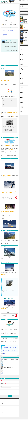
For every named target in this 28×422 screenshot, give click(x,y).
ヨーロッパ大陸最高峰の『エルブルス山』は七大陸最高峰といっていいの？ (25, 22)
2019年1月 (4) (22, 112)
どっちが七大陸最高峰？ (5, 34)
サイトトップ (2, 2)
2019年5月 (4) (22, 107)
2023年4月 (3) (22, 58)
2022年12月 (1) (22, 63)
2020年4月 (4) (22, 93)
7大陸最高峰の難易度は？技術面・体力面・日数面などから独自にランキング (9, 347)
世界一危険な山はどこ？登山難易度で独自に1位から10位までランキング (25, 32)
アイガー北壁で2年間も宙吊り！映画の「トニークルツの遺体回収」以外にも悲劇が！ (25, 35)
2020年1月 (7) (22, 97)
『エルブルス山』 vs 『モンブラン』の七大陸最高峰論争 (8, 30)
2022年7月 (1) (22, 64)
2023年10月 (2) (22, 50)
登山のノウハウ (3, 402)
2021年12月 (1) (22, 73)
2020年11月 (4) (22, 88)
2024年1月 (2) (22, 49)
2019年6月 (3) (22, 106)
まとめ (3, 35)
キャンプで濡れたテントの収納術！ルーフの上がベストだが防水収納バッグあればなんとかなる (25, 17)
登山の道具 (3, 403)
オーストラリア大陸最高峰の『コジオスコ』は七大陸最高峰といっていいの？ (9, 350)
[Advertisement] (9, 58)
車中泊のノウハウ (3, 412)
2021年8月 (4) (22, 78)
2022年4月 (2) (22, 68)
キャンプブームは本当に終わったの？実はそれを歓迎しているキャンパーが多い (25, 20)
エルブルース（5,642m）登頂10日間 (5, 196)
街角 (13, 2)
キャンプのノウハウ (3, 408)
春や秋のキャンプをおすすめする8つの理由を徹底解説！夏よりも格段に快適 (25, 25)
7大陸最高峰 (4, 353)
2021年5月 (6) (22, 82)
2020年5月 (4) (22, 92)
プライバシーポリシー (23, 6)
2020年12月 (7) (22, 87)
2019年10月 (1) (22, 101)
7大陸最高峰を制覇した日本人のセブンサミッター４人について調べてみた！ (9, 367)
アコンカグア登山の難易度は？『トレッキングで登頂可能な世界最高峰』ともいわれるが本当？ (10, 359)
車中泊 (10, 2)
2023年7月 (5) (22, 54)
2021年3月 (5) (22, 83)
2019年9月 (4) (22, 102)
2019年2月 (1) (22, 111)
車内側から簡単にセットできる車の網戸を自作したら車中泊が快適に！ (25, 38)
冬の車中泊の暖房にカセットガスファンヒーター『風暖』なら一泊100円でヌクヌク (25, 43)
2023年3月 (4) (22, 59)
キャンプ (7, 2)
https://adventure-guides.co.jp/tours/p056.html (5, 197)
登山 (4, 2)
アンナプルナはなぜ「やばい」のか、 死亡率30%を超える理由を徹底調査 (25, 40)
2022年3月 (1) (22, 69)
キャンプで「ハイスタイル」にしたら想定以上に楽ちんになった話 (25, 27)
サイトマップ (16, 2)
